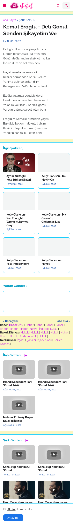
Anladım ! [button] (13, 517)
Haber (29, 325)
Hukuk (25, 332)
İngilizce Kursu (48, 328)
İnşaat (21, 340)
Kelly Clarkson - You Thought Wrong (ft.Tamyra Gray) (17, 220)
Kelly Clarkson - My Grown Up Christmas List (53, 218)
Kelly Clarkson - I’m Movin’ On (53, 177)
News (33, 328)
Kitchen (5, 343)
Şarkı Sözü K (27, 20)
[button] (4, 5)
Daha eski (61, 321)
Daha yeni (11, 321)
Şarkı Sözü (45, 340)
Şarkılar (31, 340)
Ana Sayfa (9, 20)
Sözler (58, 340)
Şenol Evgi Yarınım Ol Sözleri (16, 468)
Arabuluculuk (28, 336)
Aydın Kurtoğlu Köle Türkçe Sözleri (18, 177)
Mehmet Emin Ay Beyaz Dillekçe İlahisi (18, 419)
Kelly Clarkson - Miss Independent (17, 262)
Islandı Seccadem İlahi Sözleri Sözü (17, 383)
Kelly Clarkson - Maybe (51, 262)
